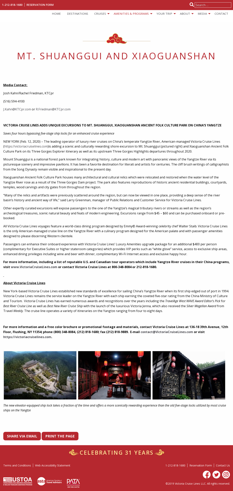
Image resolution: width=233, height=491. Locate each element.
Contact (221, 13)
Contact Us (223, 465)
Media (202, 13)
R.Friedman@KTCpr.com (53, 109)
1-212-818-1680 (12, 5)
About (185, 13)
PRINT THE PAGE (60, 436)
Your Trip (164, 13)
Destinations (77, 13)
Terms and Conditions (17, 465)
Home (56, 13)
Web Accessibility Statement (52, 465)
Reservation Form (40, 5)
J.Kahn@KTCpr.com (17, 109)
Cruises (100, 13)
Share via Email (22, 436)
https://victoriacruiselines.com (26, 146)
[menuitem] (56, 13)
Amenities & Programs (131, 13)
